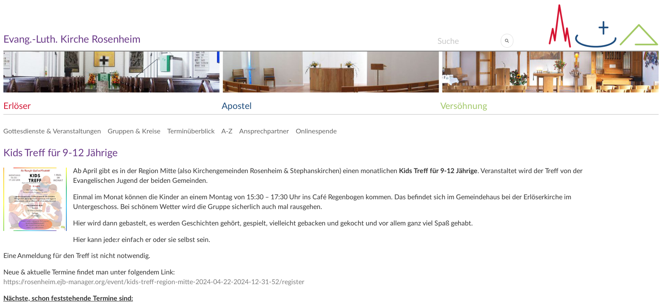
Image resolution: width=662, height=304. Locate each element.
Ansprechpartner (264, 131)
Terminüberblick (190, 131)
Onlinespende (316, 131)
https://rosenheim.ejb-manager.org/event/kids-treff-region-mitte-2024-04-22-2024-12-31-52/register (153, 282)
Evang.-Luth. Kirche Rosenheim (72, 40)
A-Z (226, 131)
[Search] (469, 40)
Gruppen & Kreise (134, 131)
